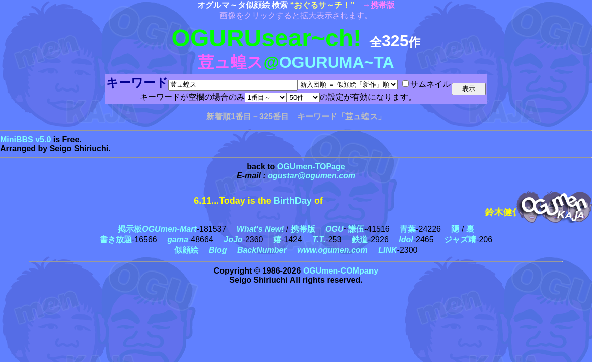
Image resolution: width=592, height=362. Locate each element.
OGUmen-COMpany (340, 270)
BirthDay (293, 201)
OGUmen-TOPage (311, 166)
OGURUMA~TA (336, 62)
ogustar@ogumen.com (311, 175)
